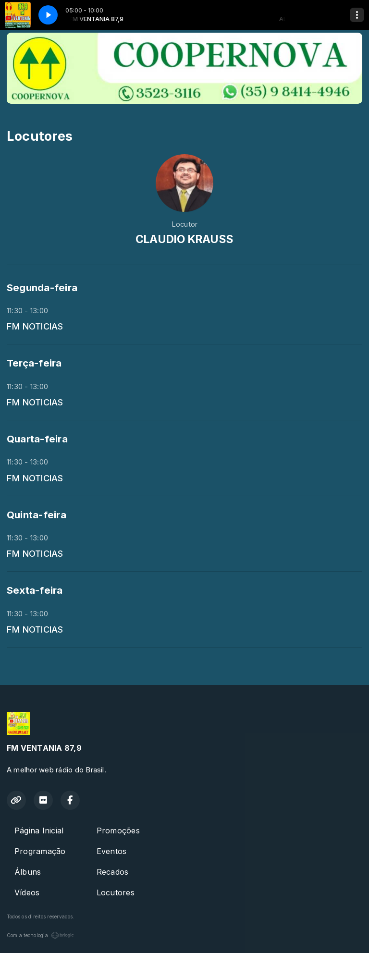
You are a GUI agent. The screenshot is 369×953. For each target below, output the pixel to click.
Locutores (116, 892)
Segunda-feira (42, 287)
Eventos (112, 851)
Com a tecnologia (40, 935)
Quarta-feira (37, 439)
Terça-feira (34, 363)
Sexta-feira (35, 590)
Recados (113, 872)
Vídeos (26, 892)
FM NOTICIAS (35, 326)
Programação (40, 851)
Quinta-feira (36, 515)
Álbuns (27, 872)
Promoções (118, 830)
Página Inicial (38, 830)
